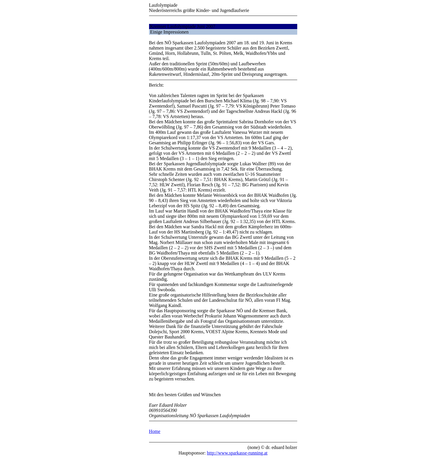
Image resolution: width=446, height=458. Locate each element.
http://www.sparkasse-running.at (237, 452)
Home (154, 431)
